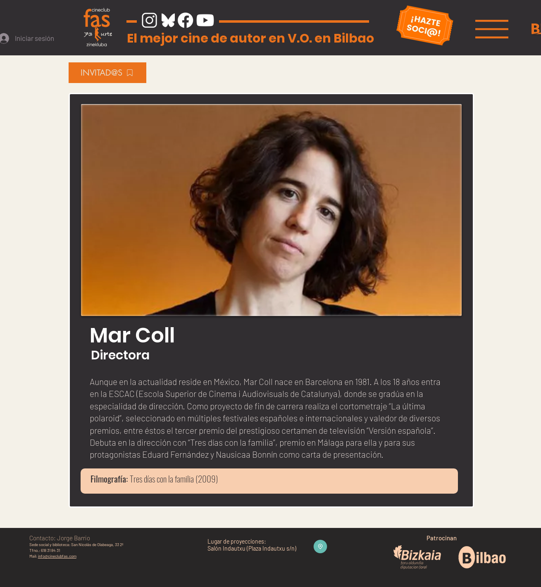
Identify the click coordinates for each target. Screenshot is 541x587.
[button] (491, 29)
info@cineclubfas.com (57, 556)
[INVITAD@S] (107, 72)
